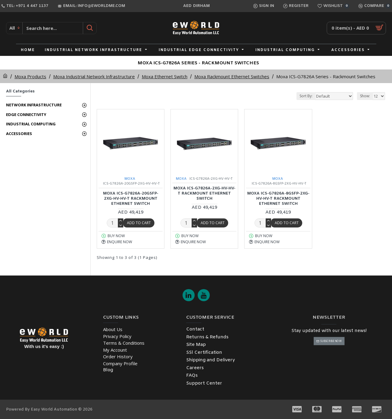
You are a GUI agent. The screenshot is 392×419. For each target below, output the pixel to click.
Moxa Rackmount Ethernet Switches (231, 76)
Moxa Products (30, 76)
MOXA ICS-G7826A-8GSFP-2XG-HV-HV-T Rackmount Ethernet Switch (278, 198)
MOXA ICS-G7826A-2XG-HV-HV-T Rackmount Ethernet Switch (204, 193)
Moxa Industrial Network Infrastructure (94, 76)
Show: (365, 95)
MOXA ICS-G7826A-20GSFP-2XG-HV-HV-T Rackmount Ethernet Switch (130, 198)
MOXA (130, 179)
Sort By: (306, 95)
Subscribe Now (331, 341)
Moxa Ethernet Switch (164, 76)
